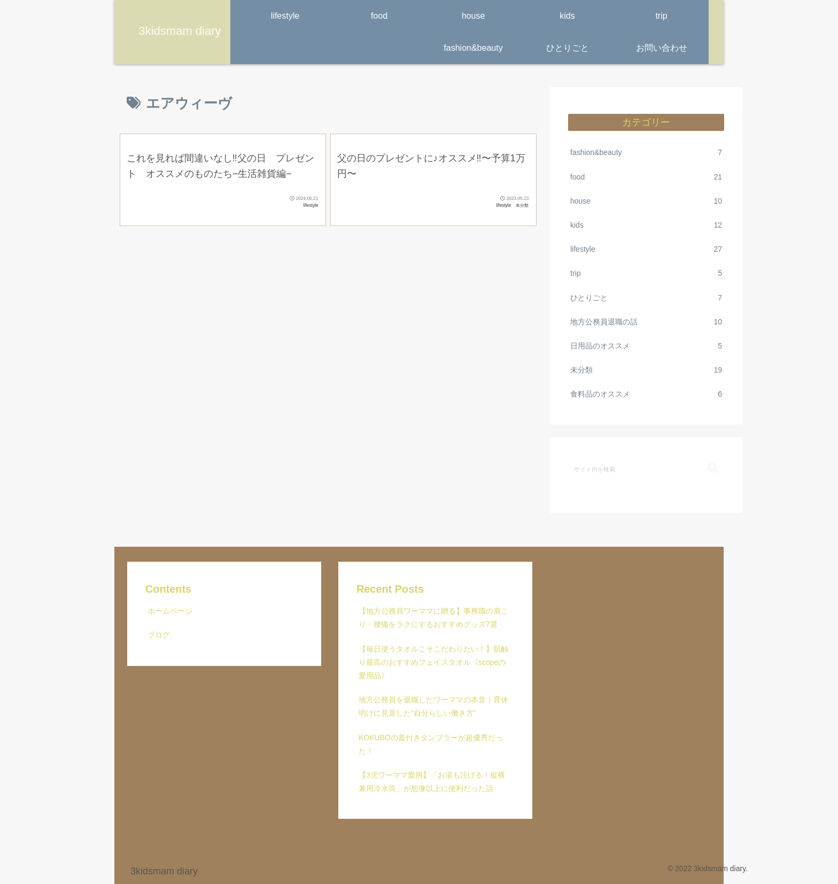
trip (646, 273)
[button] (713, 468)
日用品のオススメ (646, 346)
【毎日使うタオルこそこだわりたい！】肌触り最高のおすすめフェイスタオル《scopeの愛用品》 (433, 662)
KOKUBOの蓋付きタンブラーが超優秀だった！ (431, 744)
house (646, 201)
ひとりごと (646, 298)
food (646, 177)
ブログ (159, 635)
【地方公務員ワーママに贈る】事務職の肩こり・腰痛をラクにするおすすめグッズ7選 (433, 618)
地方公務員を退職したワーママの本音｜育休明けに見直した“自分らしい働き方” (433, 706)
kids (646, 225)
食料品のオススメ (646, 394)
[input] (646, 468)
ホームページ (170, 611)
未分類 (646, 370)
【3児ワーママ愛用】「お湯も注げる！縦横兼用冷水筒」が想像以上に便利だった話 (432, 782)
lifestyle (646, 249)
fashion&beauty (646, 152)
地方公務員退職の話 (646, 322)
